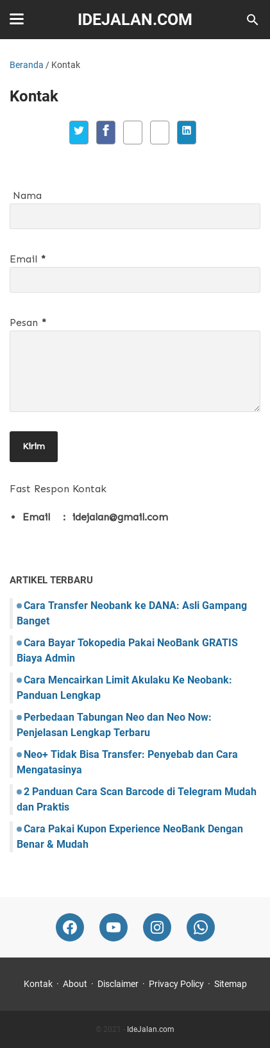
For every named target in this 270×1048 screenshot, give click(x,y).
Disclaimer (118, 984)
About (75, 984)
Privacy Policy (176, 984)
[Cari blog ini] (252, 20)
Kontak (38, 984)
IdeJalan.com (135, 19)
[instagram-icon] (157, 927)
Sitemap (230, 984)
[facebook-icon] (70, 927)
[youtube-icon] (113, 927)
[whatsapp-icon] (201, 927)
